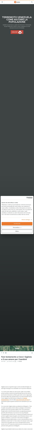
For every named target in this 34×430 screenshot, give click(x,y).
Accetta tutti (17, 223)
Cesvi (20, 280)
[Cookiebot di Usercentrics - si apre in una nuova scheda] (26, 198)
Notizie (3, 280)
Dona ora (14, 32)
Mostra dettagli (26, 219)
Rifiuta (17, 231)
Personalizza (17, 227)
